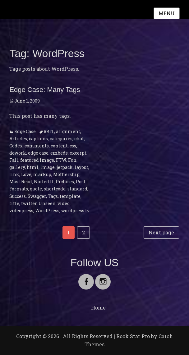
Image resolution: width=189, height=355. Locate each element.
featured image (37, 160)
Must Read (20, 182)
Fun (72, 160)
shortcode (55, 189)
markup (42, 174)
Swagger (37, 196)
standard (77, 189)
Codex (16, 146)
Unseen (47, 203)
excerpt (78, 153)
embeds (59, 153)
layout (81, 167)
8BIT (49, 131)
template (70, 196)
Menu (167, 13)
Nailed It (44, 182)
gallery (17, 167)
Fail (13, 160)
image (47, 167)
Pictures (65, 182)
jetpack (65, 167)
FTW (61, 160)
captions (38, 139)
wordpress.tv (75, 210)
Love (26, 174)
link (14, 174)
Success (17, 196)
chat (79, 139)
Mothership (66, 174)
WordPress (47, 210)
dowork (17, 153)
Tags (53, 196)
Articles (18, 139)
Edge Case (25, 131)
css (73, 146)
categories (61, 139)
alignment (68, 131)
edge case (38, 153)
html (33, 167)
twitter (29, 203)
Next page (161, 232)
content (59, 146)
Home (98, 307)
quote (36, 189)
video (64, 203)
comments (37, 146)
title (14, 203)
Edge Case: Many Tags (44, 90)
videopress (21, 210)
